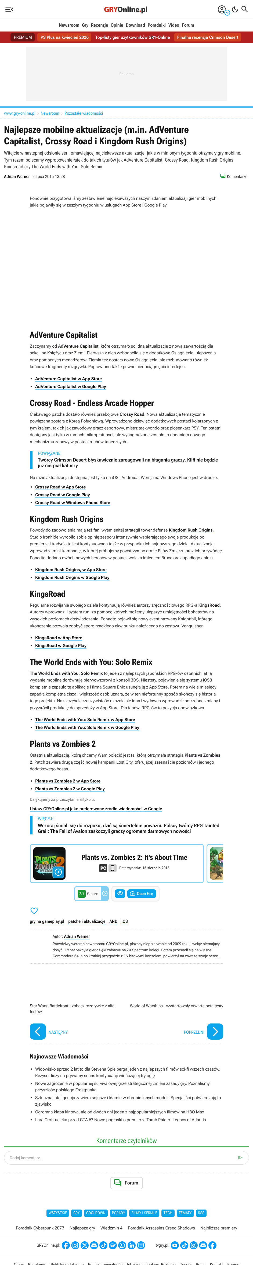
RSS (201, 1213)
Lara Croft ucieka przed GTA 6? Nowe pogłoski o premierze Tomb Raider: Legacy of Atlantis (120, 1119)
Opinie (117, 25)
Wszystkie (58, 1213)
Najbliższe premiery (218, 1228)
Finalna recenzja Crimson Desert (207, 37)
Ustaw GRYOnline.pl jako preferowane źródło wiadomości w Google (96, 808)
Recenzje (99, 25)
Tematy (185, 1213)
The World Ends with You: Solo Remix (66, 673)
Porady (118, 1213)
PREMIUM (23, 37)
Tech (168, 1213)
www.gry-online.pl (19, 113)
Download (135, 25)
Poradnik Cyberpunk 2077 (40, 1228)
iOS (124, 921)
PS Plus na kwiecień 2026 (65, 37)
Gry (85, 25)
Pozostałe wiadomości (84, 113)
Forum (188, 25)
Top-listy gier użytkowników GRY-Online (132, 37)
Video (173, 25)
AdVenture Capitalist (78, 346)
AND (114, 921)
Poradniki (157, 25)
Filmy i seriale (144, 1213)
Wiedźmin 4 (111, 1228)
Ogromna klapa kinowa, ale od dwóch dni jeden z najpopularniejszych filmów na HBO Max (119, 1111)
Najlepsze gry (82, 1228)
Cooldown (96, 1213)
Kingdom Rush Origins (190, 530)
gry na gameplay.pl (47, 921)
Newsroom (69, 25)
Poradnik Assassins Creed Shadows (161, 1228)
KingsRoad (209, 605)
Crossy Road (132, 414)
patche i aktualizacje (86, 921)
